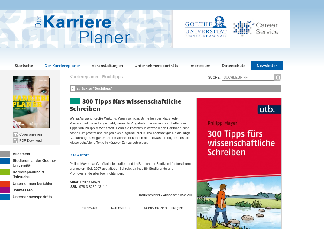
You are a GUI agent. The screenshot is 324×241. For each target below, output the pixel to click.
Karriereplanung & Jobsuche (22, 174)
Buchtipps (112, 76)
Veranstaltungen (107, 65)
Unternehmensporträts (156, 65)
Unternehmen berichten (26, 184)
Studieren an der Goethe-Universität (28, 163)
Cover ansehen (27, 134)
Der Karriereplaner (62, 65)
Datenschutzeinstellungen (163, 207)
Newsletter (267, 65)
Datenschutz (233, 65)
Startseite (24, 65)
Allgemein (15, 154)
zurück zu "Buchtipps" (94, 88)
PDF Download (27, 140)
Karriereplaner (84, 76)
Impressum (200, 65)
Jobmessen (16, 190)
